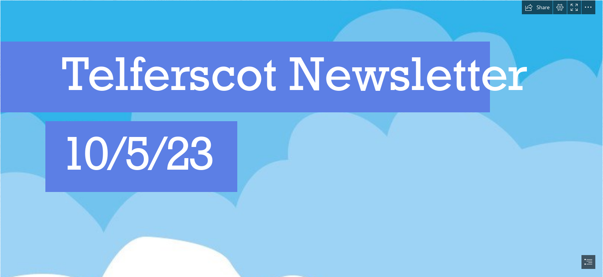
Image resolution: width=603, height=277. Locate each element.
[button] (537, 7)
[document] (301, 138)
